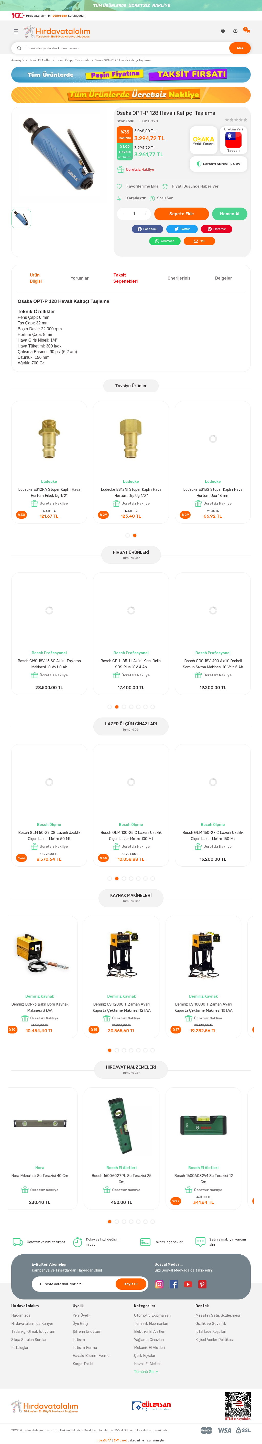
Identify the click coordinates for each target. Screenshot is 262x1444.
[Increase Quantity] (145, 214)
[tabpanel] (49, 462)
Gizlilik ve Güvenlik (210, 1324)
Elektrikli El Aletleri (149, 1331)
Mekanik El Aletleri (149, 1348)
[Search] (131, 48)
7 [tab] (152, 707)
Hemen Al (229, 213)
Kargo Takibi (83, 1364)
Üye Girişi (80, 1324)
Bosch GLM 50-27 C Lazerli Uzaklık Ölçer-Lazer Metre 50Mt (131, 836)
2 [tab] (134, 535)
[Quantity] (134, 214)
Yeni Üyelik (81, 1315)
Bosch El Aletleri (131, 1168)
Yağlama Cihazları (149, 1340)
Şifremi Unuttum (87, 1331)
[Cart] (248, 31)
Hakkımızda (20, 1315)
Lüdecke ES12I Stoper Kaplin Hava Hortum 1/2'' (131, 492)
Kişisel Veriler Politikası (214, 1340)
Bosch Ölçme (49, 825)
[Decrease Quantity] (122, 214)
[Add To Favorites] (138, 186)
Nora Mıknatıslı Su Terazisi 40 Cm (49, 1176)
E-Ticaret (120, 1440)
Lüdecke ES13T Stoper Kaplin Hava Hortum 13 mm (213, 492)
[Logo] (57, 31)
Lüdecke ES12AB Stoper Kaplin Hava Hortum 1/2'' (49, 492)
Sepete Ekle (181, 213)
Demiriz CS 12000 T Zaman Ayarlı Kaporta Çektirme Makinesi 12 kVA (131, 1007)
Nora (49, 1168)
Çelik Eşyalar (144, 1356)
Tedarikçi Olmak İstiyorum (33, 1331)
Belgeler (223, 278)
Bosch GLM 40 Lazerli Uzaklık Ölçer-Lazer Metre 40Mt (49, 836)
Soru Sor (161, 198)
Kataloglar (19, 1348)
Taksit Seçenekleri (125, 278)
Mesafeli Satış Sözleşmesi (217, 1315)
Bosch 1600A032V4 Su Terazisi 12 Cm (213, 1179)
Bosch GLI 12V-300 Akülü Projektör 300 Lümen (213, 664)
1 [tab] (127, 535)
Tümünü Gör (131, 558)
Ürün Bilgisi (36, 278)
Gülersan (59, 15)
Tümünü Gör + (146, 1372)
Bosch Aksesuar (131, 653)
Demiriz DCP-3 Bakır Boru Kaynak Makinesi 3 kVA (49, 1007)
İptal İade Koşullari (210, 1331)
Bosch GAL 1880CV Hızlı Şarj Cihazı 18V (131, 664)
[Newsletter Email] (90, 1284)
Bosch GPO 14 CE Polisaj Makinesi (49, 661)
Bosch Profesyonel (49, 653)
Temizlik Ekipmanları (151, 1324)
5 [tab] (138, 707)
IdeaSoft (104, 1440)
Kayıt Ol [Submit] (131, 1284)
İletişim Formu (85, 1348)
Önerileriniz (179, 278)
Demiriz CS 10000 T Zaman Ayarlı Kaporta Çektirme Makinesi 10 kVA (213, 1007)
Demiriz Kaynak (49, 996)
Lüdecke (49, 481)
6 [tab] (145, 707)
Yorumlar (80, 278)
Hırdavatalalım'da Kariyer (32, 1324)
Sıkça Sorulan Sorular (29, 1340)
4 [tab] (131, 707)
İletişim (79, 1340)
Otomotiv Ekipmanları (152, 1315)
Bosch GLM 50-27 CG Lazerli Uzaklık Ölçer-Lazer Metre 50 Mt (213, 836)
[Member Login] (235, 31)
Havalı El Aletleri (147, 1364)
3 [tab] (124, 707)
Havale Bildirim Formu (91, 1356)
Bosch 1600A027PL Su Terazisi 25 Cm (131, 1179)
